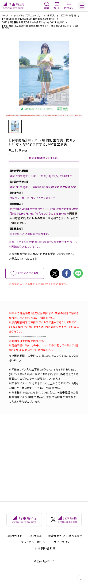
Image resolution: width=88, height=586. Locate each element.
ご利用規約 (35, 547)
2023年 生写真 (68, 16)
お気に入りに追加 (28, 282)
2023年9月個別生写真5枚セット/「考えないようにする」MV (33, 22)
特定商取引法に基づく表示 (65, 547)
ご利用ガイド (14, 547)
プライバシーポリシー (34, 554)
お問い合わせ (47, 560)
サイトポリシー (63, 554)
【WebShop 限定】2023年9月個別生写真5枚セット (28, 19)
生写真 (51, 16)
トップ (5, 16)
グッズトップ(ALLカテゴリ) (28, 16)
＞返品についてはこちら (23, 267)
